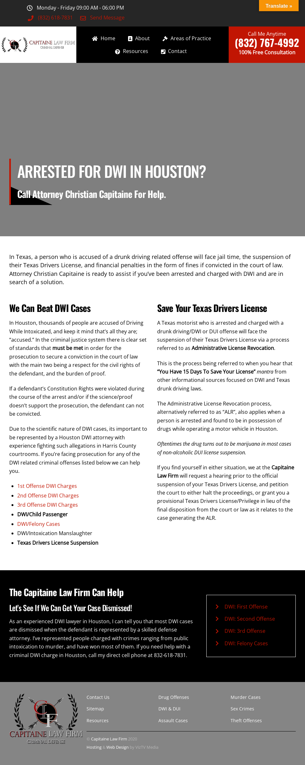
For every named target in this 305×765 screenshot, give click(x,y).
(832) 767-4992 (267, 42)
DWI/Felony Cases (38, 523)
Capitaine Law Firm (109, 739)
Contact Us (98, 697)
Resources (131, 51)
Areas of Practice (187, 38)
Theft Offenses (246, 720)
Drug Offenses (173, 697)
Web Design (117, 747)
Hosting (94, 747)
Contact (174, 51)
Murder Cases (246, 697)
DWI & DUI (169, 709)
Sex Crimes (242, 709)
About (139, 38)
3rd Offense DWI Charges (47, 504)
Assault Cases (173, 720)
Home (103, 38)
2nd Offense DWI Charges (48, 495)
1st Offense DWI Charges (47, 485)
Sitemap (95, 709)
